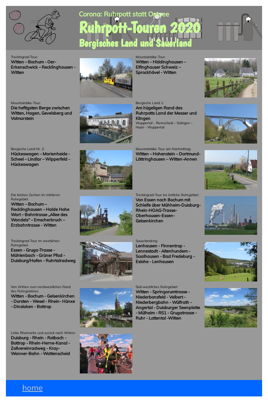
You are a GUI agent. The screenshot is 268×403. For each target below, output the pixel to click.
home (32, 387)
